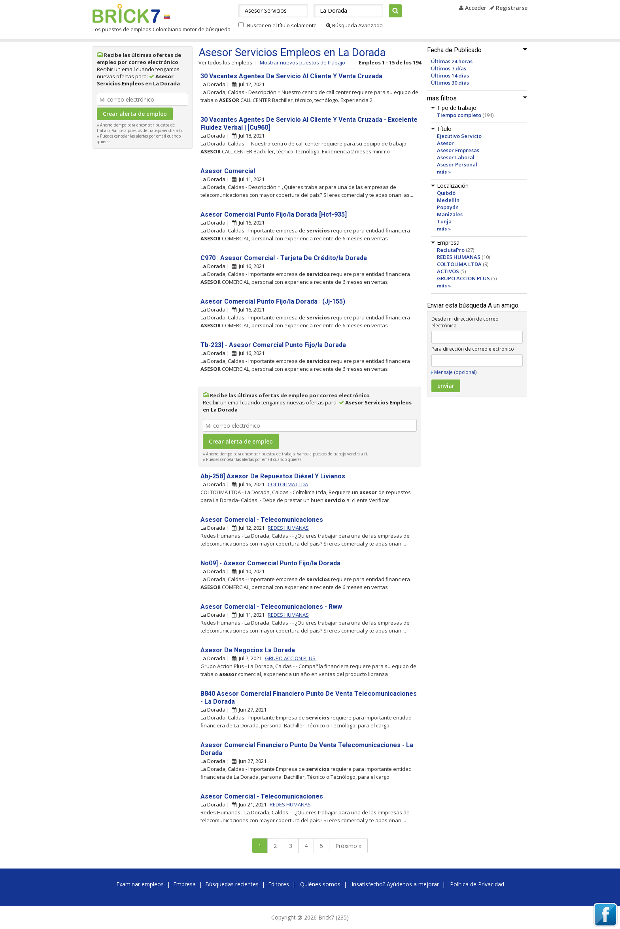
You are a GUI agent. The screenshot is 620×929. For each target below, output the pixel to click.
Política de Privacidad (477, 884)
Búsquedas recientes (232, 884)
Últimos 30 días (450, 82)
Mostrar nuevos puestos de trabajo (302, 62)
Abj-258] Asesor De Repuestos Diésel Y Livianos (272, 476)
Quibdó (446, 192)
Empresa (184, 884)
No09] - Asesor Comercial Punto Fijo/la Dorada (270, 563)
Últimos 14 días (450, 75)
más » (444, 172)
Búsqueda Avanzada (354, 25)
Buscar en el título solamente (282, 25)
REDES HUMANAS (458, 257)
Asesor (445, 143)
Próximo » (348, 846)
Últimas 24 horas (452, 61)
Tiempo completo (459, 115)
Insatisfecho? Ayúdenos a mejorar (395, 884)
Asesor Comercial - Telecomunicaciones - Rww (271, 606)
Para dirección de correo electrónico (472, 349)
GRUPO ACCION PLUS (463, 278)
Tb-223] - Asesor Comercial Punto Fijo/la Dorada (273, 345)
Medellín (448, 200)
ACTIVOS (448, 271)
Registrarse (508, 7)
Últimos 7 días (448, 68)
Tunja (444, 221)
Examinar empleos (140, 884)
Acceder (472, 7)
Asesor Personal (457, 164)
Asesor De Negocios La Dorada (247, 650)
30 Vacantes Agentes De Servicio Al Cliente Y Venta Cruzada (291, 76)
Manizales (450, 214)
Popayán (448, 207)
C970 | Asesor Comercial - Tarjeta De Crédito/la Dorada (283, 258)
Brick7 (126, 13)
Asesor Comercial (227, 171)
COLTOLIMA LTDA (459, 264)
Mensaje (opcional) (455, 372)
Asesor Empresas (458, 150)
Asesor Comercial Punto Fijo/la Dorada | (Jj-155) (272, 301)
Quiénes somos (320, 884)
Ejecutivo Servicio (459, 136)
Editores (278, 884)
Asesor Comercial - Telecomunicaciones (261, 519)
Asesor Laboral (455, 157)
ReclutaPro (451, 249)
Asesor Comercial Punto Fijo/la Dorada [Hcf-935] (273, 214)
